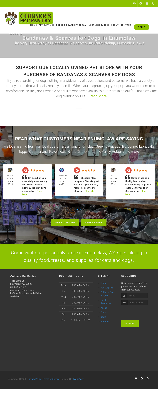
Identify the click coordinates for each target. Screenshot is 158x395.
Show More (90, 191)
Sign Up (130, 323)
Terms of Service (51, 379)
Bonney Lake (136, 146)
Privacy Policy (34, 379)
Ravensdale (58, 152)
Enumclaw (86, 146)
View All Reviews (65, 222)
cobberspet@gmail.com (22, 290)
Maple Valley (101, 152)
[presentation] (138, 311)
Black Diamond (79, 152)
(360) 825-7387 (18, 287)
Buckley (120, 146)
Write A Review (93, 222)
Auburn (117, 152)
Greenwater (104, 146)
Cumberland (38, 152)
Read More (98, 96)
